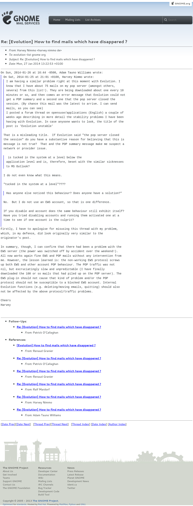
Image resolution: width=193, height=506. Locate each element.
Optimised (8, 504)
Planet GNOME (75, 477)
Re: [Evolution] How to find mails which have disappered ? (59, 327)
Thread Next (60, 424)
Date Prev (8, 424)
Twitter (71, 488)
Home (56, 20)
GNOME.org (182, 3)
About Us (8, 471)
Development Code (48, 491)
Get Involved (10, 474)
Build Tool (43, 494)
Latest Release (75, 474)
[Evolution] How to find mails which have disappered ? (56, 345)
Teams (6, 477)
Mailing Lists (72, 20)
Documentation (46, 474)
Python (72, 504)
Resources (44, 467)
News (70, 467)
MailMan (63, 504)
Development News (78, 481)
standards (21, 504)
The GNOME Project (15, 467)
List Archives (92, 20)
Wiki (40, 477)
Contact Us (9, 484)
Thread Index (80, 424)
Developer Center (47, 471)
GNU (82, 504)
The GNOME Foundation (16, 488)
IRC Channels (45, 484)
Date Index (99, 424)
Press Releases (75, 471)
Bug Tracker (44, 488)
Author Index (117, 424)
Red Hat (42, 504)
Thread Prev (42, 424)
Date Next (23, 424)
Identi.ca (72, 484)
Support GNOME (12, 481)
